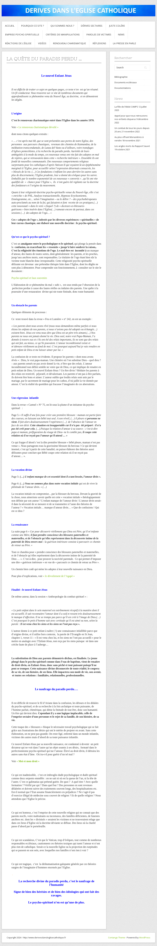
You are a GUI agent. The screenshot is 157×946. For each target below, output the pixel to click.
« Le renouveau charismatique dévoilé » (37, 127)
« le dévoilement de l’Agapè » (59, 576)
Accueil (9, 25)
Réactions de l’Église (18, 43)
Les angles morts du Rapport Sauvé (132, 146)
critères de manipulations (63, 34)
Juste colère (117, 25)
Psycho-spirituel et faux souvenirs (29, 278)
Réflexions (99, 43)
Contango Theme (116, 937)
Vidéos (42, 43)
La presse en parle (124, 43)
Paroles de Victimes (98, 34)
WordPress (144, 937)
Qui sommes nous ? (62, 25)
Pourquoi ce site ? (32, 25)
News (121, 34)
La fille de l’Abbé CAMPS (126, 106)
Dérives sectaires (91, 25)
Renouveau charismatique (69, 43)
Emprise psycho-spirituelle (22, 34)
